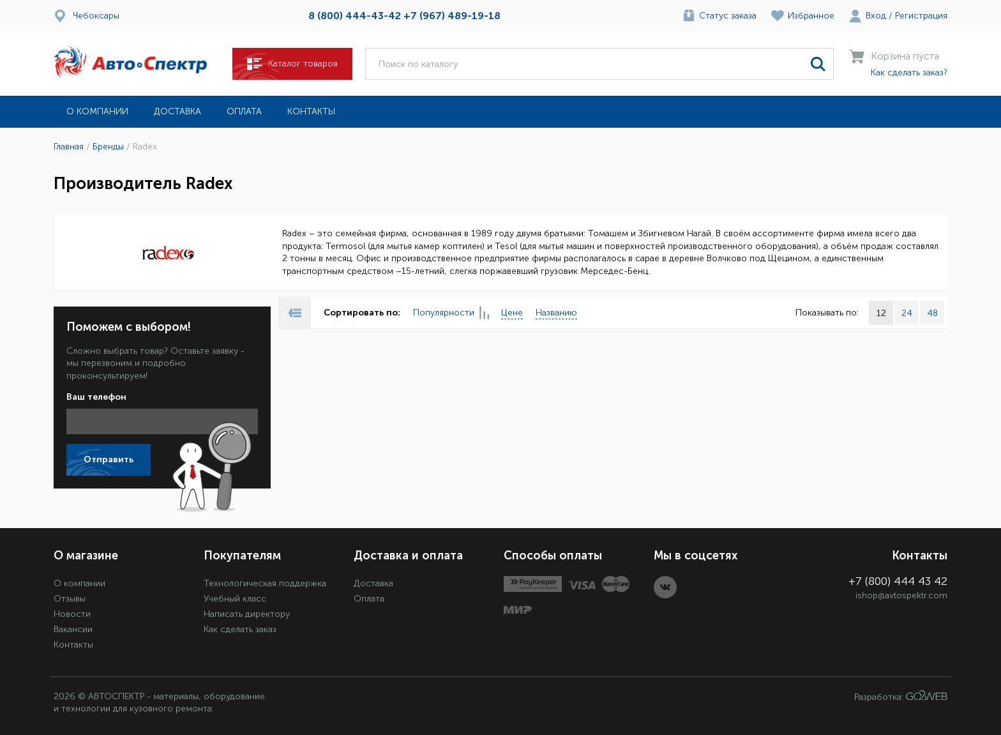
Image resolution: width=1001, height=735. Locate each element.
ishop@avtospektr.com (901, 595)
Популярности (450, 313)
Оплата (244, 111)
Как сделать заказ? (909, 72)
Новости (72, 614)
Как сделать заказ (240, 629)
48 (932, 313)
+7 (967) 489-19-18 (451, 16)
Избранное (811, 15)
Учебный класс (235, 598)
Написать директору (247, 614)
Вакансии (73, 629)
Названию (556, 312)
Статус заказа (727, 15)
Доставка (177, 111)
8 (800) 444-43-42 (354, 16)
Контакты (311, 111)
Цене (512, 312)
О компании (97, 111)
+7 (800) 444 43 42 (897, 581)
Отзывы (70, 598)
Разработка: (900, 696)
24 (906, 313)
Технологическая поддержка (265, 583)
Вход (876, 15)
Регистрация (921, 15)
